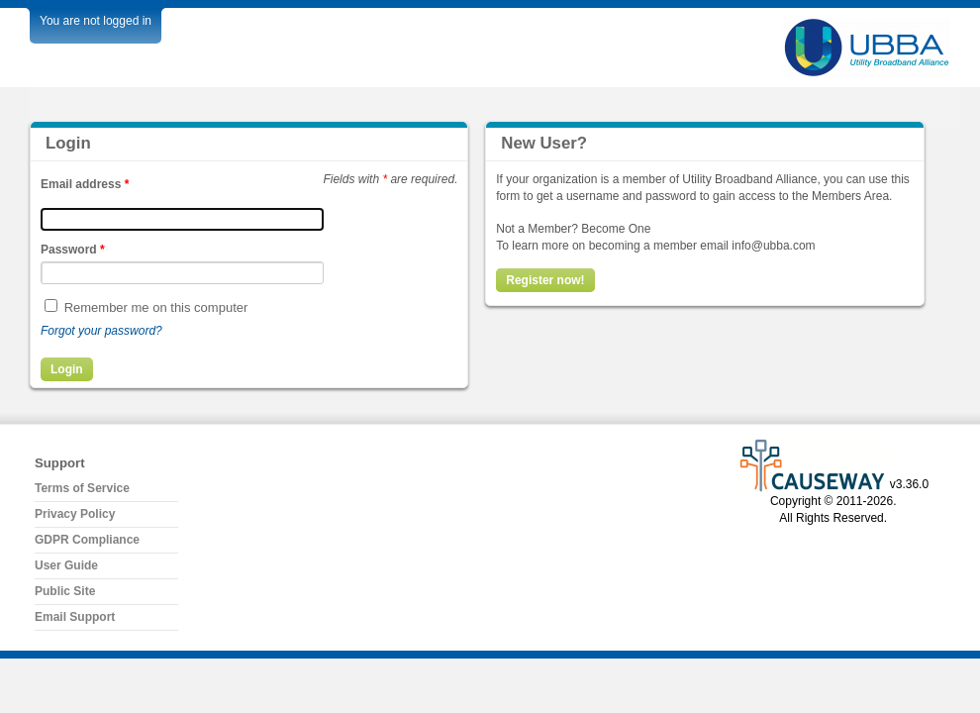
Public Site (65, 591)
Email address (85, 184)
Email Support (75, 617)
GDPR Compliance (87, 540)
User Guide (66, 565)
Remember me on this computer (156, 307)
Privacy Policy (75, 514)
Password (73, 249)
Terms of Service (82, 488)
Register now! (545, 280)
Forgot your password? (101, 331)
